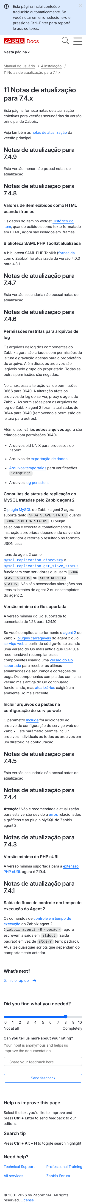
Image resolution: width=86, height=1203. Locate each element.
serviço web (14, 640)
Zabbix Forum (58, 1171)
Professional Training (64, 1162)
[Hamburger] (77, 41)
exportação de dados (49, 458)
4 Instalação (51, 66)
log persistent (37, 482)
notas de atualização (49, 132)
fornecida (66, 253)
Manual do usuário (19, 66)
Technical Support (19, 1162)
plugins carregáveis (34, 635)
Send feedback (43, 1073)
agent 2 (69, 629)
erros (53, 811)
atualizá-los (45, 684)
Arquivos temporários (27, 468)
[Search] (65, 41)
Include (32, 717)
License (27, 1195)
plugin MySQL (19, 509)
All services (13, 1171)
